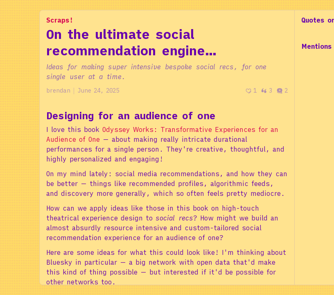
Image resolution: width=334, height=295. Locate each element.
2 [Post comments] (282, 90)
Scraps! (59, 20)
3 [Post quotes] (266, 90)
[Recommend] (251, 90)
